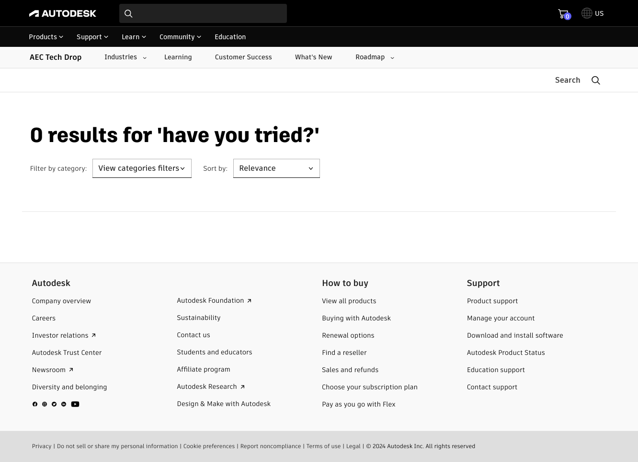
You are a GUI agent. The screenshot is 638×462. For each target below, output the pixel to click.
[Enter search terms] (203, 13)
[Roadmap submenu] (374, 57)
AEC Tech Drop (55, 57)
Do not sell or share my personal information (117, 446)
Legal (353, 446)
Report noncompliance (270, 446)
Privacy (42, 446)
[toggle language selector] (592, 13)
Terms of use (324, 446)
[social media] (56, 403)
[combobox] (203, 13)
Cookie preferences (209, 446)
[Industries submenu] (124, 57)
